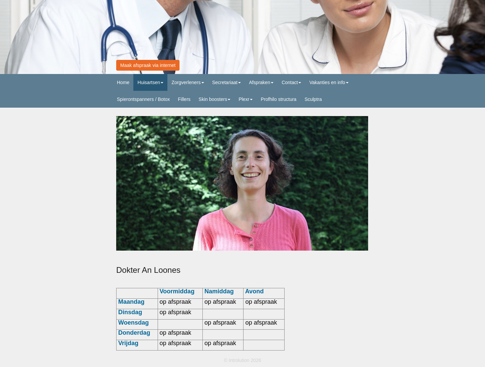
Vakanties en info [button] (328, 82)
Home (123, 82)
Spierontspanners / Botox (143, 99)
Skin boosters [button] (215, 99)
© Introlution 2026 (242, 360)
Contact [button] (291, 82)
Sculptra (313, 99)
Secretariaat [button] (226, 82)
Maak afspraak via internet (147, 65)
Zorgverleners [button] (187, 82)
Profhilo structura (278, 99)
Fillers (184, 99)
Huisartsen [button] (150, 82)
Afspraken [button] (261, 82)
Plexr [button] (245, 99)
